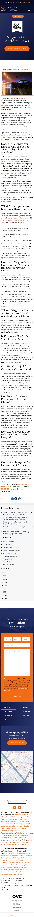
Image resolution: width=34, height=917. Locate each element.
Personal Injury (8, 559)
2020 (4, 592)
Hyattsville (15, 845)
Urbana (11, 824)
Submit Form (17, 696)
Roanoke (4, 860)
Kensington (5, 821)
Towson (20, 831)
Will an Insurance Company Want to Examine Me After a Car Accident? (15, 518)
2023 (4, 582)
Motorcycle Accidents (10, 553)
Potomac (25, 814)
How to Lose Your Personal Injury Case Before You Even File (16, 523)
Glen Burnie (21, 838)
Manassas (8, 716)
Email (22, 915)
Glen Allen (25, 716)
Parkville (19, 833)
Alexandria (12, 874)
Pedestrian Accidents (10, 556)
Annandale (16, 863)
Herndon (15, 856)
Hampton (14, 98)
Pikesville (4, 831)
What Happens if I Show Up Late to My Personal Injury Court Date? (16, 533)
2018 (4, 598)
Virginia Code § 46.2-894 (9, 161)
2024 (4, 579)
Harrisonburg (25, 863)
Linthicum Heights (7, 835)
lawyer (10, 137)
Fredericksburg (6, 872)
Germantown (22, 819)
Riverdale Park (10, 842)
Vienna (13, 865)
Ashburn (29, 856)
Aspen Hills (10, 817)
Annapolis (25, 835)
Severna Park (12, 838)
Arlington (11, 853)
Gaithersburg (14, 821)
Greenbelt (26, 824)
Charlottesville (6, 863)
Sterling (4, 858)
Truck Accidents (8, 562)
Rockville (18, 814)
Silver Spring (8, 707)
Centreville (20, 860)
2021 (4, 589)
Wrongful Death (8, 565)
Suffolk (23, 858)
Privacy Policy (22, 688)
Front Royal (20, 865)
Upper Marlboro (6, 826)
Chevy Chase (24, 821)
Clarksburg (18, 824)
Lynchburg (11, 860)
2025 (4, 576)
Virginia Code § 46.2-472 (14, 220)
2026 (4, 573)
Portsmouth (5, 869)
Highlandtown (6, 845)
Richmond (21, 98)
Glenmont (26, 842)
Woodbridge (14, 869)
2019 (4, 595)
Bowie (25, 707)
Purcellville (16, 867)
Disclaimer (7, 690)
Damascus (17, 817)
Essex (13, 833)
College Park (17, 826)
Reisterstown (6, 833)
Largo (3, 828)
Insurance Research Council (13, 244)
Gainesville (23, 869)
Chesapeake (25, 712)
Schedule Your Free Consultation (17, 49)
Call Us (11, 915)
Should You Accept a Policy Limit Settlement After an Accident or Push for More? (17, 513)
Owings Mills (12, 831)
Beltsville (25, 826)
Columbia (14, 828)
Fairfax (22, 872)
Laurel (8, 828)
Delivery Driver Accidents (11, 550)
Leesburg (8, 720)
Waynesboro (5, 865)
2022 (4, 585)
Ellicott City (22, 828)
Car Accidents (24, 69)
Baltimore (18, 835)
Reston (10, 858)
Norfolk (19, 874)
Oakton (9, 867)
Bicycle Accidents (8, 542)
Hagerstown (26, 817)
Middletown (5, 819)
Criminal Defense (8, 547)
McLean (8, 856)
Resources (17, 907)
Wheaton (19, 842)
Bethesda (13, 819)
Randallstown (27, 833)
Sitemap (17, 910)
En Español (17, 16)
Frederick (8, 712)
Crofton (4, 838)
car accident (5, 105)
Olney (3, 817)
